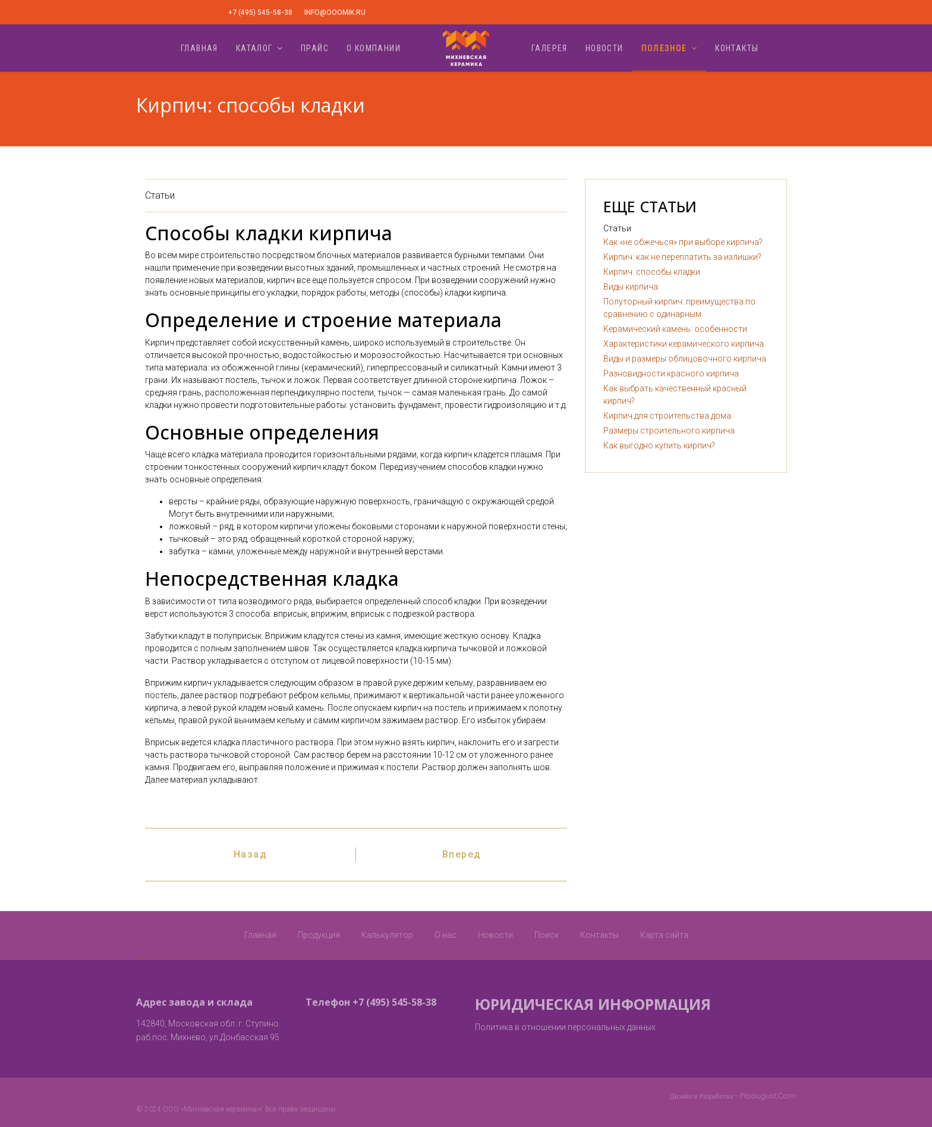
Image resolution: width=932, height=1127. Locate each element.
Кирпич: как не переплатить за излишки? (682, 257)
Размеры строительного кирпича (669, 430)
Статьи (160, 195)
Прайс (315, 48)
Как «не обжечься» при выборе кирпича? (683, 242)
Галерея (549, 48)
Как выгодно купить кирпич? (659, 445)
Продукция (319, 935)
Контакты (736, 48)
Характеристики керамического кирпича (683, 344)
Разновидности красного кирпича (671, 373)
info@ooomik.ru (335, 12)
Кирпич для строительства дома (667, 415)
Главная (199, 48)
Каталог (254, 48)
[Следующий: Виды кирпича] (461, 854)
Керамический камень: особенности (675, 329)
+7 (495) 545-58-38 (260, 12)
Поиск (546, 935)
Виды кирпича (630, 286)
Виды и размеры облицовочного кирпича (684, 358)
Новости (604, 48)
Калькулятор (387, 935)
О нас (445, 935)
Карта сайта (664, 935)
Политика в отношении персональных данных (565, 1027)
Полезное (664, 48)
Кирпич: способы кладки (651, 272)
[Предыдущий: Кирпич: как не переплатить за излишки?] (250, 854)
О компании (374, 48)
